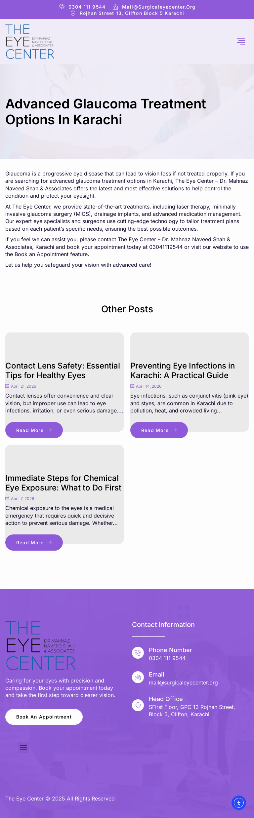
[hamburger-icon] (241, 42)
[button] (23, 747)
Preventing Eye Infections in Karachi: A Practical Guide (182, 370)
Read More (34, 430)
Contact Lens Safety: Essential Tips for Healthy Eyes (62, 370)
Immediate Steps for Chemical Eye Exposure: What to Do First (63, 482)
